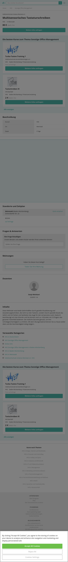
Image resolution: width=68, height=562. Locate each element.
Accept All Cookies (32, 546)
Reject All (32, 551)
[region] (34, 546)
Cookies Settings (32, 557)
